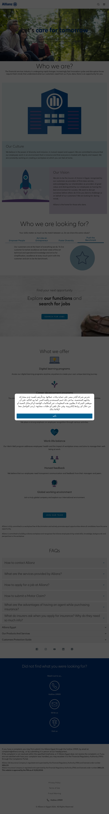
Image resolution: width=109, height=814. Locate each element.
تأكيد (54, 416)
